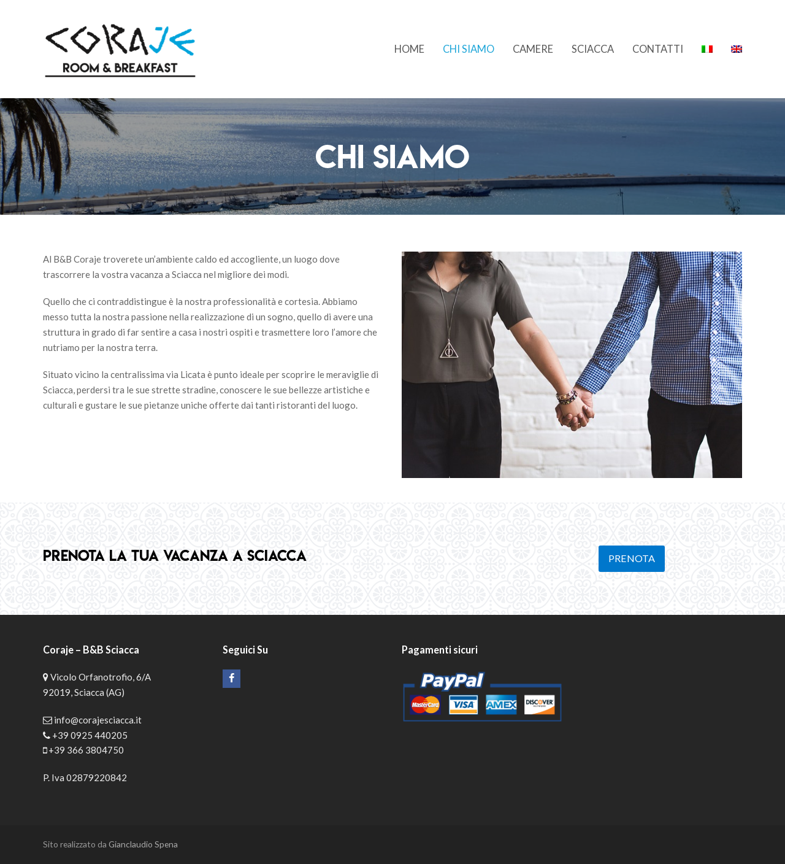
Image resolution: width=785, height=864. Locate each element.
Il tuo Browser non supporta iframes (662, 696)
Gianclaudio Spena (143, 844)
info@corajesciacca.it (98, 719)
